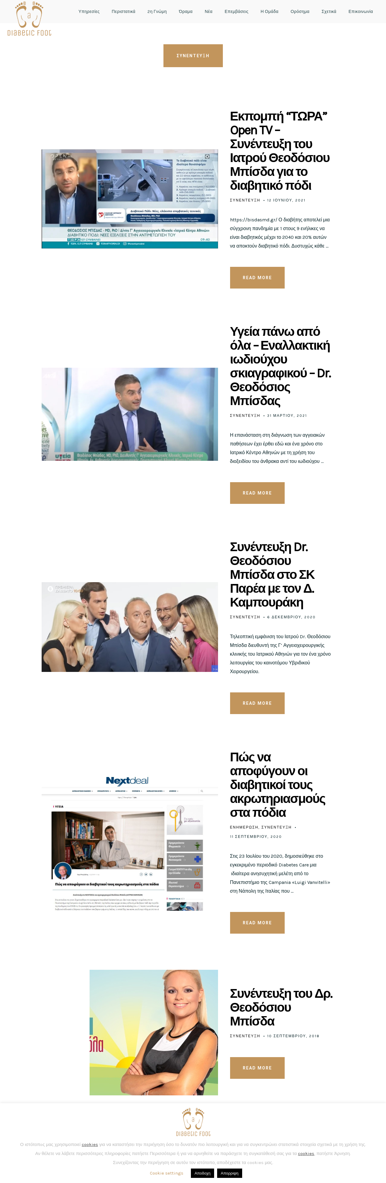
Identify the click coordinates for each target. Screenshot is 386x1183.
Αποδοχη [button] (202, 1173)
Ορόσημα (300, 11)
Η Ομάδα (270, 11)
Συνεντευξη (245, 200)
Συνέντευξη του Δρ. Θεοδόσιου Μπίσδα (281, 1007)
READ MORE (257, 277)
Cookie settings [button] (166, 1173)
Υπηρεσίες (89, 11)
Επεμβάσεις (236, 11)
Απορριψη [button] (230, 1173)
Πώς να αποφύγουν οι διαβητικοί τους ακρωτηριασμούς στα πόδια (277, 785)
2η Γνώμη (157, 11)
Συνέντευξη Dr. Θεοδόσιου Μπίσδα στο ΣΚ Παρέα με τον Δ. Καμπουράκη (272, 574)
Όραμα (186, 11)
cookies (90, 1144)
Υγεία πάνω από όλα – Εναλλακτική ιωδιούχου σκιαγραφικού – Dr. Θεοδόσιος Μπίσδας (280, 366)
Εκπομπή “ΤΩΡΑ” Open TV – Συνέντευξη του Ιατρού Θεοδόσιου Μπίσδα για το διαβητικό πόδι (280, 151)
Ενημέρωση (244, 827)
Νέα (209, 11)
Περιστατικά (124, 11)
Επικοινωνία (361, 11)
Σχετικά (328, 11)
